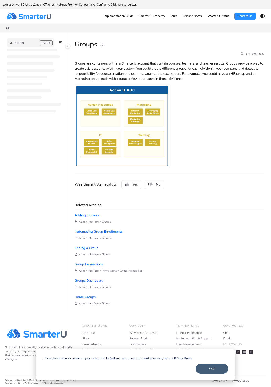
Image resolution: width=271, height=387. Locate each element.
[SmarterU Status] (218, 16)
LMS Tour (88, 333)
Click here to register (123, 5)
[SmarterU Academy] (152, 16)
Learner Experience (189, 333)
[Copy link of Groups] (102, 44)
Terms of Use (219, 381)
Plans (86, 338)
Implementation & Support (194, 338)
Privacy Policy (240, 381)
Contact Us (245, 16)
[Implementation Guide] (119, 16)
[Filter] (60, 42)
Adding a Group (87, 215)
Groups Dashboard (89, 280)
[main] (169, 172)
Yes (131, 184)
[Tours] (173, 16)
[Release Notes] (192, 16)
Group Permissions (89, 264)
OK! (212, 368)
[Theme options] (262, 16)
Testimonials (137, 344)
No (154, 184)
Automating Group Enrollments (99, 231)
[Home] (7, 28)
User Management (188, 344)
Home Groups (85, 297)
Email (227, 338)
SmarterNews (91, 344)
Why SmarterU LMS (142, 333)
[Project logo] (29, 16)
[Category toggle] (67, 46)
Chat (226, 333)
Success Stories (139, 338)
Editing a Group (86, 248)
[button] (30, 42)
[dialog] (135, 364)
